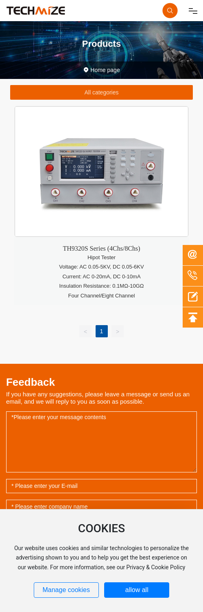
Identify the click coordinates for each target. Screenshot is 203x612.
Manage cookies (66, 589)
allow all (136, 589)
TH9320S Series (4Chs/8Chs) (101, 248)
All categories (101, 92)
